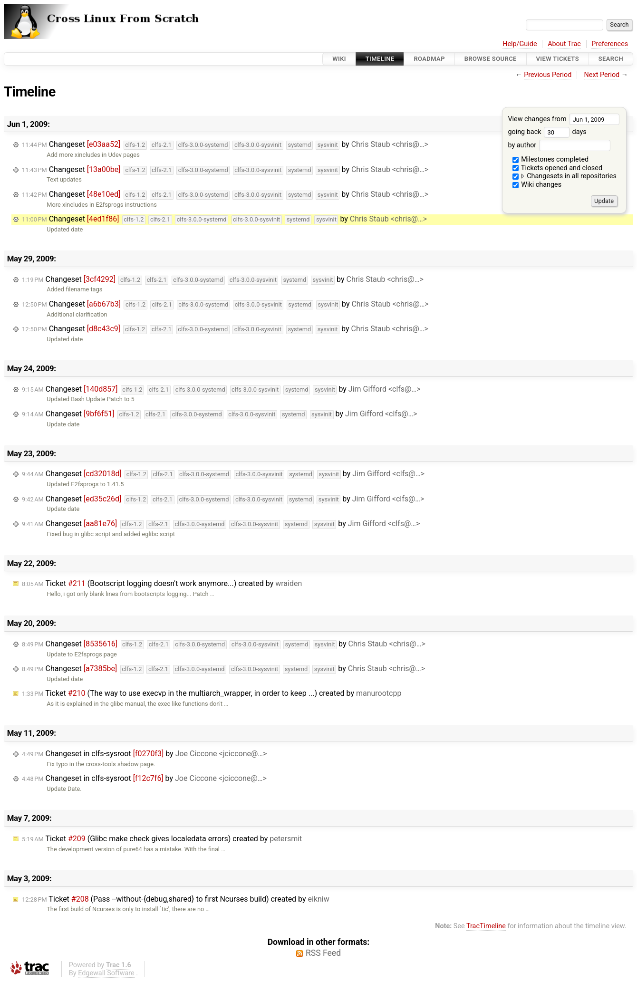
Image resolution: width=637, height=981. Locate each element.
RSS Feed (323, 953)
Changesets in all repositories (564, 176)
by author (559, 145)
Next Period (602, 75)
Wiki (339, 58)
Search (610, 58)
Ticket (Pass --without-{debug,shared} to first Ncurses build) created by (175, 899)
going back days (547, 132)
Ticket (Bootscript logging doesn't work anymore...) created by (162, 583)
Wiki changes (537, 185)
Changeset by (225, 145)
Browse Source (490, 58)
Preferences (609, 44)
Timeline (380, 58)
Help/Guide (519, 44)
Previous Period (547, 75)
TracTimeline (486, 926)
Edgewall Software (106, 973)
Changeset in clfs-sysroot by (144, 753)
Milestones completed (550, 159)
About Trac (564, 44)
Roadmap (429, 58)
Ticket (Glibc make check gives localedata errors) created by (162, 838)
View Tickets (557, 58)
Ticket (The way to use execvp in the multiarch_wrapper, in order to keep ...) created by (211, 693)
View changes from (563, 119)
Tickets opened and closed (557, 168)
